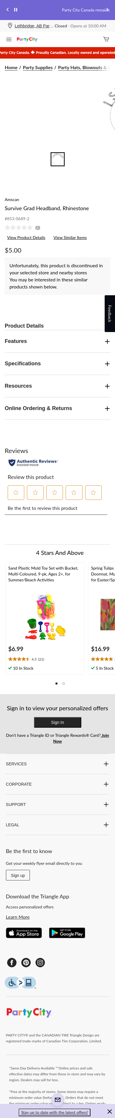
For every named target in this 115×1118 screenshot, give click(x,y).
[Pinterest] (26, 962)
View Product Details (26, 237)
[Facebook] (12, 962)
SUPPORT (57, 804)
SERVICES (57, 764)
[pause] (16, 10)
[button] (16, 492)
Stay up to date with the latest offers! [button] (54, 1112)
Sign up (18, 875)
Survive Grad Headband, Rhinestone (47, 208)
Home (11, 67)
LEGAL (57, 825)
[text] (45, 659)
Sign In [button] (57, 722)
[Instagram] (40, 962)
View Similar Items (70, 237)
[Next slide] (107, 10)
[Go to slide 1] (58, 159)
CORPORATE (57, 784)
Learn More (18, 917)
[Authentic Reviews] (33, 462)
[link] (25, 227)
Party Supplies (38, 67)
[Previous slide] (8, 10)
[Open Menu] (9, 40)
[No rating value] (20, 227)
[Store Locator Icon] (10, 26)
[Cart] (106, 39)
